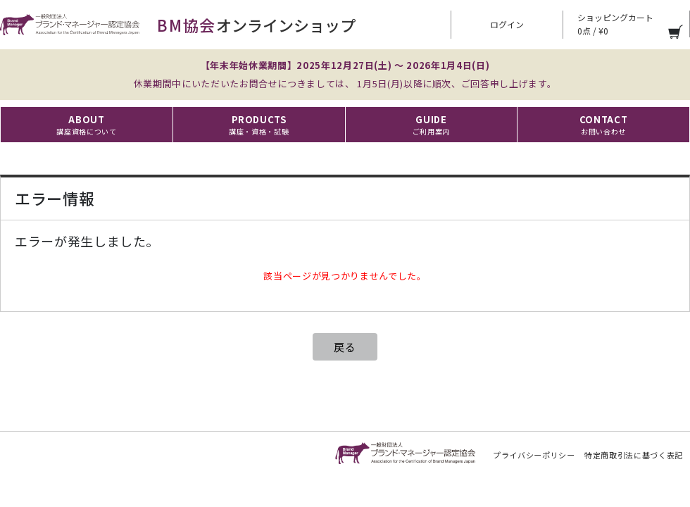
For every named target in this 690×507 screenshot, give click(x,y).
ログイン (507, 24)
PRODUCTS (259, 125)
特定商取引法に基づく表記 (633, 455)
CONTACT (603, 125)
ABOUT (86, 125)
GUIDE (431, 125)
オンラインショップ (178, 24)
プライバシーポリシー (534, 455)
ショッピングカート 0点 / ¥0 (615, 24)
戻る (345, 346)
